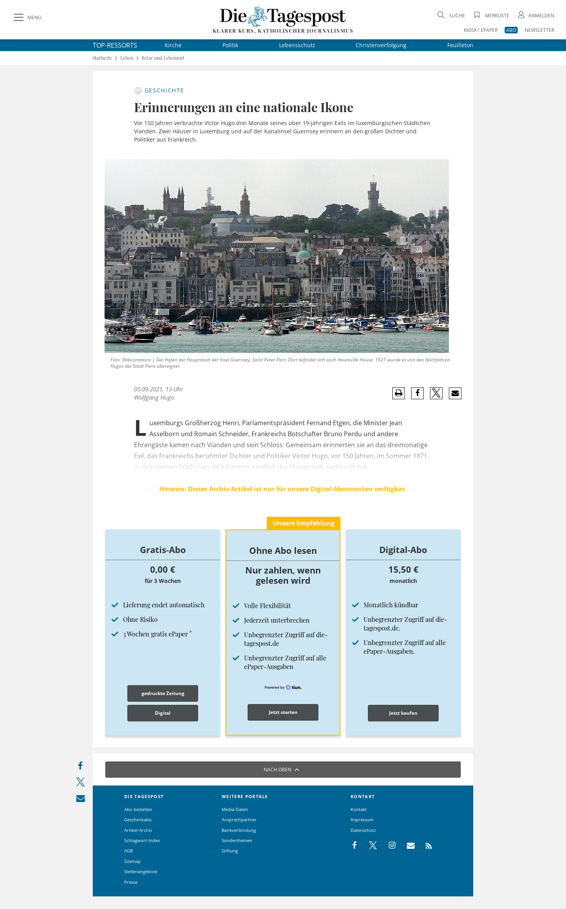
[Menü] (27, 18)
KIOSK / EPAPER (481, 30)
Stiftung (230, 851)
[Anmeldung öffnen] (535, 15)
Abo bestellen (138, 809)
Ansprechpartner (239, 819)
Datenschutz (363, 830)
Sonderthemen (237, 840)
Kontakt (359, 809)
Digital (163, 713)
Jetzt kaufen (403, 713)
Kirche (173, 45)
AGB (128, 851)
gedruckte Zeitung (163, 693)
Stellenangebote (140, 871)
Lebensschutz (297, 45)
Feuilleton (460, 45)
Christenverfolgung (381, 45)
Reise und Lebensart (163, 58)
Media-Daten (235, 809)
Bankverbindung (239, 830)
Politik (230, 45)
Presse (131, 882)
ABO (511, 30)
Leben (126, 58)
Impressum (362, 819)
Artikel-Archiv (138, 830)
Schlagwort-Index (142, 840)
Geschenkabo (138, 819)
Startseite (102, 58)
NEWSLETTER (539, 30)
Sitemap (132, 861)
